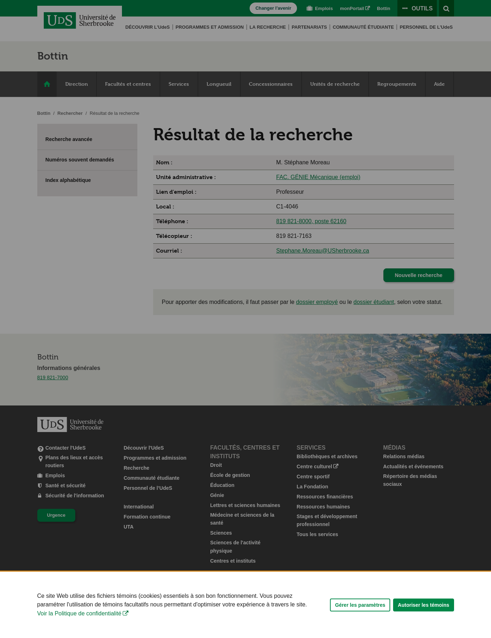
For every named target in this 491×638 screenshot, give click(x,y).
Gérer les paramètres (360, 613)
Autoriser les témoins (423, 613)
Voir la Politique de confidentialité (79, 622)
